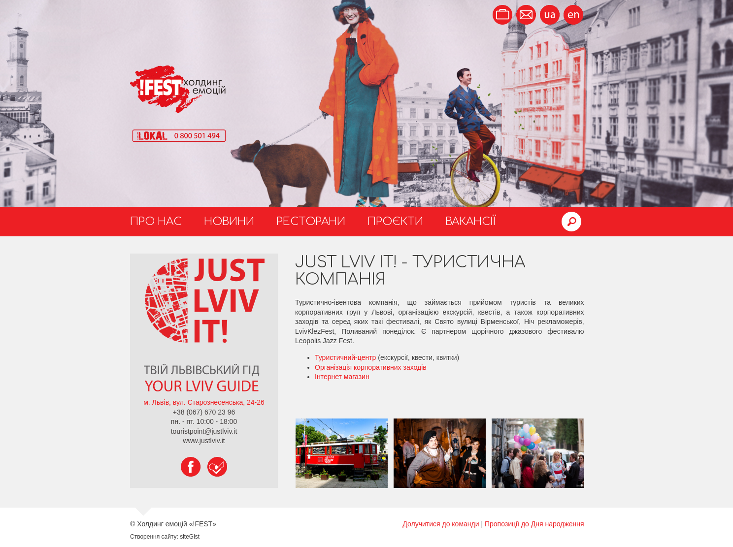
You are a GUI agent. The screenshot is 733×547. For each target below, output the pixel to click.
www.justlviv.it (204, 441)
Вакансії (470, 221)
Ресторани (310, 221)
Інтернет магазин (342, 377)
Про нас (156, 221)
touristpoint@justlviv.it (204, 431)
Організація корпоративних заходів (371, 367)
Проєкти (395, 221)
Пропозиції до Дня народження (534, 524)
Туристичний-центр (345, 357)
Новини (229, 221)
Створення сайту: (154, 536)
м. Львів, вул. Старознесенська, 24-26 (204, 402)
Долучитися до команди (440, 524)
